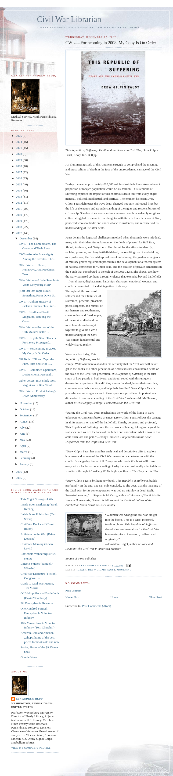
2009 (19, 221)
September (26, 415)
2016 (19, 178)
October (25, 409)
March (24, 452)
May (23, 439)
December (26, 238)
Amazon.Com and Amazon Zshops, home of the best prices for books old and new (40, 637)
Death (82, 569)
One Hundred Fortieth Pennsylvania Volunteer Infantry (37, 613)
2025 (19, 135)
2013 (19, 196)
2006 (19, 471)
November (26, 403)
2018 (19, 166)
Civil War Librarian (69, 19)
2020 (19, 154)
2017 (19, 172)
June (23, 433)
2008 (19, 227)
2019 (19, 160)
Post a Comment (73, 590)
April (23, 446)
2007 (19, 233)
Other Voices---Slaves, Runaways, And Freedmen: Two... (37, 269)
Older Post (155, 597)
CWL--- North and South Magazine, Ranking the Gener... (34, 316)
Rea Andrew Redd (29, 698)
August (24, 421)
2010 (19, 215)
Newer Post (72, 597)
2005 (19, 478)
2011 (19, 208)
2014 (19, 190)
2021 (19, 148)
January (25, 464)
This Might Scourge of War (37, 499)
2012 (19, 202)
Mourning (124, 569)
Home (114, 597)
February (25, 458)
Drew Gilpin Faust (101, 569)
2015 (19, 184)
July (22, 427)
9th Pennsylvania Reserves (37, 603)
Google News (29, 657)
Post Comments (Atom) (96, 606)
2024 (19, 142)
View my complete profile (31, 748)
